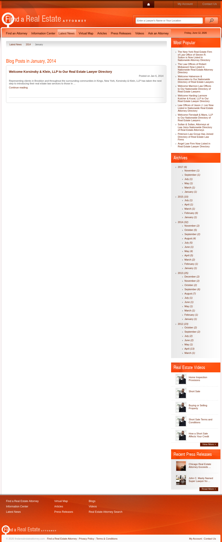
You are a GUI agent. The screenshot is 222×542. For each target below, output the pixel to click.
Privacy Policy (86, 538)
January (190, 191)
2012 (183, 324)
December (191, 276)
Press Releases (63, 511)
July (188, 179)
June (188, 247)
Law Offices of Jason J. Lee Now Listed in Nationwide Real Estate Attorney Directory (196, 108)
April (188, 204)
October (190, 230)
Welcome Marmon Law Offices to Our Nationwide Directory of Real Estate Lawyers (194, 89)
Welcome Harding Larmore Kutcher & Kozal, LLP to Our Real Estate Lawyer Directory (193, 98)
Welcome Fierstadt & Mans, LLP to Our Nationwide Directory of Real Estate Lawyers (195, 117)
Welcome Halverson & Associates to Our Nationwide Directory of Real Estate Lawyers (196, 79)
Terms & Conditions (106, 538)
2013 (183, 273)
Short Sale (194, 391)
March (189, 187)
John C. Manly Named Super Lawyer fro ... (201, 479)
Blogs (92, 501)
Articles (58, 506)
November (191, 170)
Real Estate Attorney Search (105, 511)
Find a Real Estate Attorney (22, 501)
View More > (209, 444)
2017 (182, 167)
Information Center (17, 506)
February (191, 213)
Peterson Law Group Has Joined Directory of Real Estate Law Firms (195, 137)
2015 (183, 196)
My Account (185, 4)
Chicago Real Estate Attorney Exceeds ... (200, 465)
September (192, 174)
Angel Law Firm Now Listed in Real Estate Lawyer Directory (194, 145)
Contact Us (209, 4)
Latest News (15, 44)
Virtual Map (61, 501)
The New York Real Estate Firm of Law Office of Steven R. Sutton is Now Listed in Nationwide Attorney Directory (195, 55)
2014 (28, 44)
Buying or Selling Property (198, 407)
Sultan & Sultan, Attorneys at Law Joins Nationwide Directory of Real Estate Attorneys (195, 127)
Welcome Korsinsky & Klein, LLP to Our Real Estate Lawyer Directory (60, 71)
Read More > (209, 489)
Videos (93, 506)
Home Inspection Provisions (198, 378)
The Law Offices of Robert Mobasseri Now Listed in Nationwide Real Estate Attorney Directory (195, 68)
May (188, 183)
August (190, 238)
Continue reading (18, 87)
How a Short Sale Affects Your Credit (199, 435)
